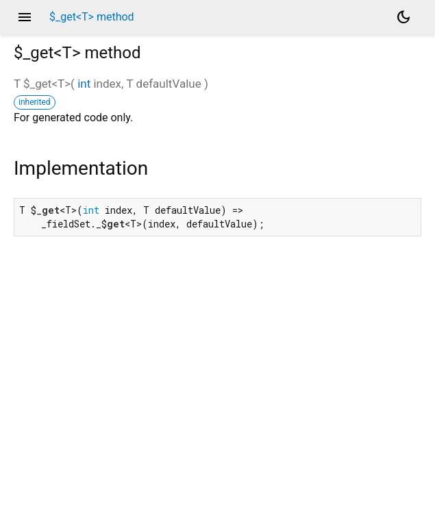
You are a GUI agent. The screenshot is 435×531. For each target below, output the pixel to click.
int (83, 83)
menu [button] (24, 17)
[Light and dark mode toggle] (403, 17)
